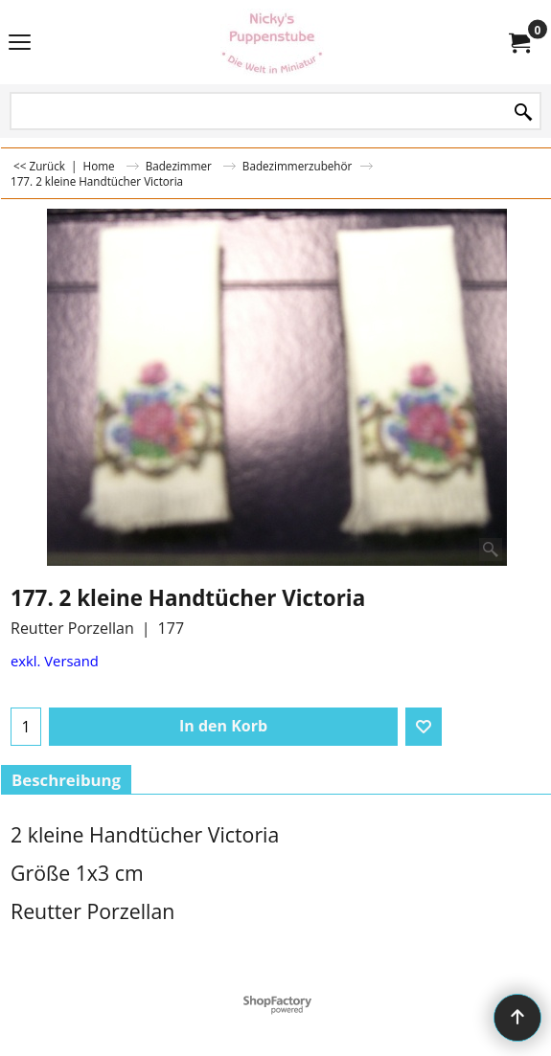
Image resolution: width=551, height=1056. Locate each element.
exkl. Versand (55, 660)
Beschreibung (66, 780)
